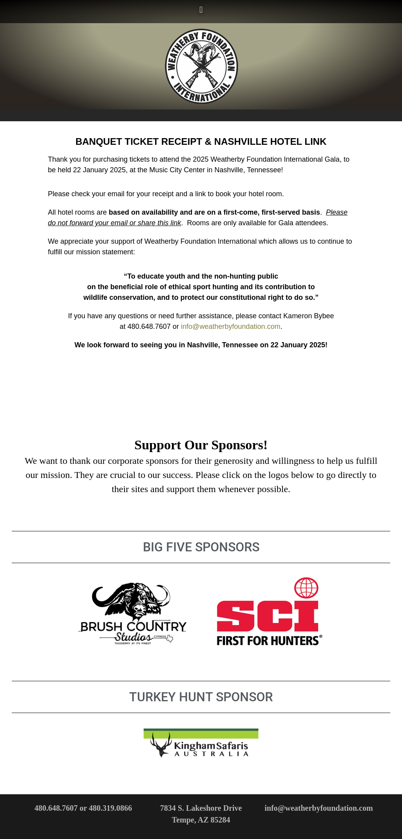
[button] (201, 9)
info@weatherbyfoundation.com (230, 326)
